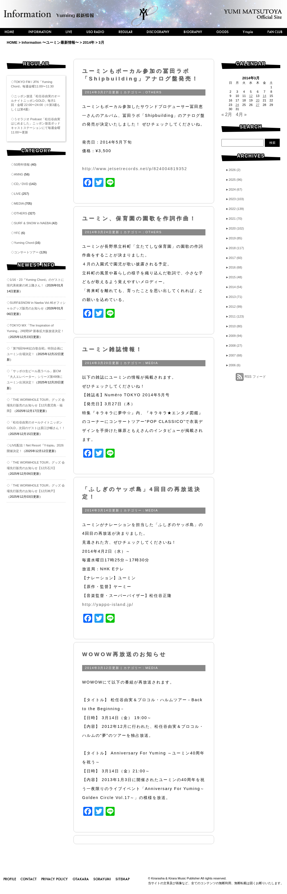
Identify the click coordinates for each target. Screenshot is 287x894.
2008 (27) (234, 345)
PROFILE (9, 879)
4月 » (241, 114)
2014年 (88, 42)
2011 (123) (235, 316)
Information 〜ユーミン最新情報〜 (50, 42)
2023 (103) (235, 199)
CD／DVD (21, 184)
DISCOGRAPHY (158, 32)
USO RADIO (95, 32)
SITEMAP (122, 879)
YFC (17, 233)
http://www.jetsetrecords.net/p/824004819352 (134, 168)
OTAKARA (81, 879)
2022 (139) (235, 208)
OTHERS (20, 213)
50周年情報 (22, 164)
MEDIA (19, 203)
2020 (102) (235, 228)
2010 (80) (234, 326)
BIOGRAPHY (193, 32)
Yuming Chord (24, 242)
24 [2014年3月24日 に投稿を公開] (237, 104)
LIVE (69, 32)
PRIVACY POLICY (54, 879)
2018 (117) (235, 248)
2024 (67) (234, 189)
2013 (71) (234, 296)
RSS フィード (255, 377)
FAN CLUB (275, 32)
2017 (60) (234, 258)
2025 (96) (234, 179)
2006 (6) (233, 365)
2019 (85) (234, 238)
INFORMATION (39, 32)
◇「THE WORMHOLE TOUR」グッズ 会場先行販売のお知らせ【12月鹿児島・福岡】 (36, 405)
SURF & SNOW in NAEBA (32, 223)
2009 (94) (234, 335)
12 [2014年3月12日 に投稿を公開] (251, 96)
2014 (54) (234, 287)
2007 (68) (234, 355)
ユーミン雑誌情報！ (112, 349)
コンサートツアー (26, 252)
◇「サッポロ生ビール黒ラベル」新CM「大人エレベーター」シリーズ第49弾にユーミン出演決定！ (35, 376)
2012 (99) (234, 306)
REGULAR (126, 32)
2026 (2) (233, 170)
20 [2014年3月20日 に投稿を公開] (257, 100)
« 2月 (226, 114)
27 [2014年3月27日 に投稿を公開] (257, 104)
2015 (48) (234, 277)
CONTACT (28, 879)
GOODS (222, 32)
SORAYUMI (102, 879)
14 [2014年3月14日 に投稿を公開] (264, 96)
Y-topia (248, 32)
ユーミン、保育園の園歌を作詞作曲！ (139, 218)
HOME (9, 32)
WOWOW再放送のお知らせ (124, 654)
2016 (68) (234, 267)
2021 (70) (234, 218)
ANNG (18, 174)
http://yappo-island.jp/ (107, 604)
